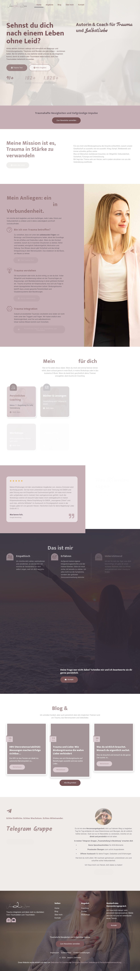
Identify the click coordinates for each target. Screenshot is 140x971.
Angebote (49, 5)
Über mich (70, 5)
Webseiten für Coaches (60, 962)
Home (39, 5)
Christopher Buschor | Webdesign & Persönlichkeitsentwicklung (96, 962)
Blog (59, 5)
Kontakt (81, 5)
